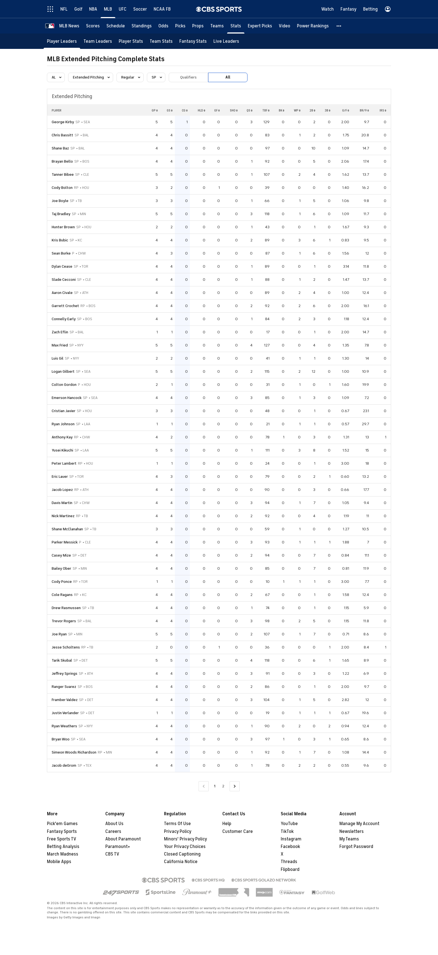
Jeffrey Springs (64, 673)
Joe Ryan (59, 634)
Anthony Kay (62, 437)
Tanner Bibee (63, 174)
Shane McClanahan (67, 529)
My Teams (349, 839)
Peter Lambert (64, 463)
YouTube (289, 823)
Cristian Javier (63, 410)
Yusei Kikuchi (62, 450)
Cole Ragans (62, 594)
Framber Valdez (65, 699)
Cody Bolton (62, 187)
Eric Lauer (60, 476)
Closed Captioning (182, 854)
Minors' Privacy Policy (185, 839)
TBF (266, 110)
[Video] (284, 26)
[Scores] (93, 26)
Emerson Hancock (67, 397)
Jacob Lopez (62, 489)
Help (226, 823)
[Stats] (235, 26)
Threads (289, 861)
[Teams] (217, 26)
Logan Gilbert (63, 371)
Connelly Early (64, 319)
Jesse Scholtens (66, 647)
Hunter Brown (63, 227)
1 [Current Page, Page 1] (214, 786)
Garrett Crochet (65, 305)
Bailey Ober (61, 568)
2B (312, 110)
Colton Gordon (64, 384)
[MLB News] (69, 26)
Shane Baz (60, 148)
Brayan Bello (62, 161)
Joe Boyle (60, 200)
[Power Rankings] (313, 26)
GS (170, 110)
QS (250, 110)
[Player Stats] (130, 41)
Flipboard (290, 869)
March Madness (62, 854)
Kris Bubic (60, 240)
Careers (113, 831)
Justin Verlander (65, 713)
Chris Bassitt (62, 135)
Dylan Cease (62, 266)
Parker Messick (65, 542)
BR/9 (364, 110)
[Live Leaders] (226, 41)
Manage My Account (359, 823)
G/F (345, 110)
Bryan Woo (61, 739)
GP (155, 110)
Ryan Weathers (64, 726)
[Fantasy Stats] (193, 41)
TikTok (287, 831)
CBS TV (112, 854)
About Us (114, 823)
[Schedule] (115, 26)
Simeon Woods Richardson (74, 752)
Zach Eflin (60, 332)
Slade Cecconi (64, 279)
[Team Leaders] (97, 41)
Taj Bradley (61, 214)
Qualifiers (188, 77)
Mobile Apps (59, 861)
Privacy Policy (177, 831)
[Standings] (141, 26)
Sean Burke (61, 253)
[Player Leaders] (62, 41)
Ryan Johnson (63, 424)
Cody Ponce (62, 581)
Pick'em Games (62, 823)
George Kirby (63, 122)
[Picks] (180, 26)
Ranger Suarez (64, 686)
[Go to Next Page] (235, 786)
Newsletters (351, 831)
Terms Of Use (177, 823)
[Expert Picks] (259, 26)
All (227, 77)
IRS (383, 110)
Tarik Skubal (62, 660)
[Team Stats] (161, 41)
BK (281, 110)
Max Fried (60, 345)
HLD (201, 110)
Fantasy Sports (62, 831)
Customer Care (237, 831)
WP (297, 110)
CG (185, 110)
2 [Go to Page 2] (223, 786)
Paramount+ (117, 846)
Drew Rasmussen (66, 607)
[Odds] (163, 26)
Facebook (290, 846)
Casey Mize (61, 555)
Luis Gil (57, 358)
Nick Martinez (63, 516)
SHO (234, 110)
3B (327, 110)
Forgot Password (356, 846)
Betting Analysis (63, 846)
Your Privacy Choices (185, 846)
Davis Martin (62, 502)
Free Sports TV (61, 839)
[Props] (198, 26)
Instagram (291, 839)
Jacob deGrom (64, 765)
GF (217, 110)
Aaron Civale (62, 292)
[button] (339, 26)
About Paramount (123, 839)
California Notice (180, 861)
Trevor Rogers (64, 621)
